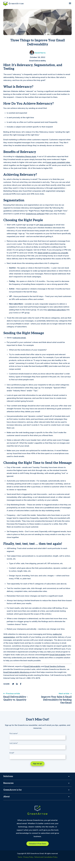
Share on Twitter (13, 684)
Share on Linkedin (17, 684)
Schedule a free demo (37, 844)
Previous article (13, 693)
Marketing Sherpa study (26, 156)
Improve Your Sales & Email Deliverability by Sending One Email (56, 700)
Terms (20, 857)
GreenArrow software (35, 213)
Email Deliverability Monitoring (16, 672)
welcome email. (19, 337)
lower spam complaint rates (58, 162)
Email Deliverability (37, 60)
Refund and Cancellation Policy (45, 857)
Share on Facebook (20, 684)
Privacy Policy (28, 857)
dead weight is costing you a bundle (53, 253)
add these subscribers (56, 310)
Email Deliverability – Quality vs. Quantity (15, 698)
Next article (64, 693)
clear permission (46, 225)
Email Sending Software (55, 666)
